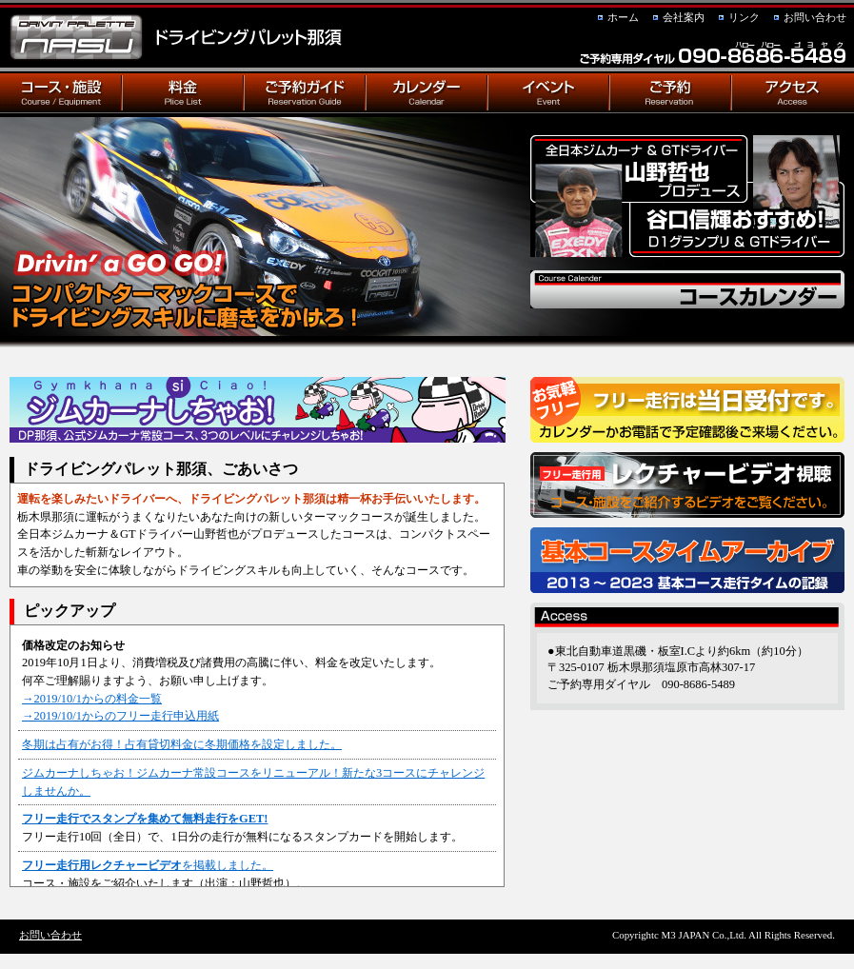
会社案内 (684, 17)
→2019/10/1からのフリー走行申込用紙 (120, 715)
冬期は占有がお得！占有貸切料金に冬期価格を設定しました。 (182, 744)
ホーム (623, 17)
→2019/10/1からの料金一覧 (92, 698)
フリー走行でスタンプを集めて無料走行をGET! (145, 818)
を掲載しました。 (147, 865)
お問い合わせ (815, 17)
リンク (744, 17)
